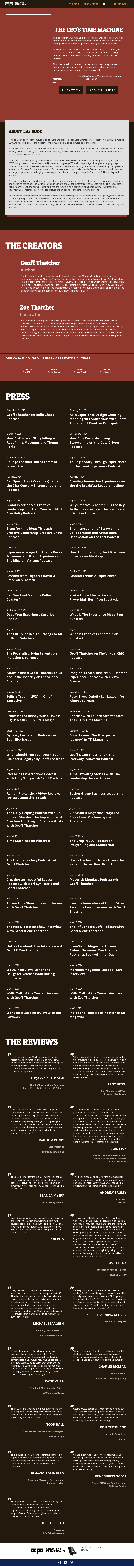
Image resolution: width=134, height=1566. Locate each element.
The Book (74, 4)
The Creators (91, 4)
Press (106, 4)
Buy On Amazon (71, 90)
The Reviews (120, 4)
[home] (15, 3)
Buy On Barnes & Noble (102, 90)
